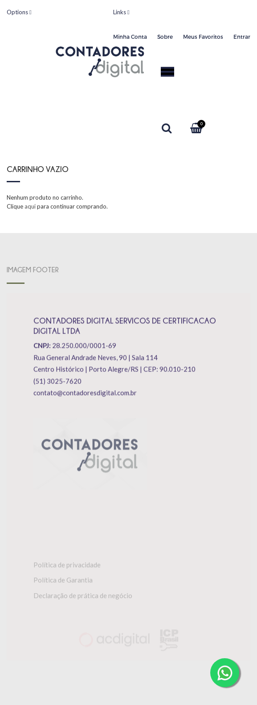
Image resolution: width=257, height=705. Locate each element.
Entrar (241, 36)
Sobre (165, 36)
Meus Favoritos (203, 36)
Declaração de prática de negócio (82, 596)
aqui (30, 206)
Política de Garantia (63, 581)
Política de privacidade (67, 566)
